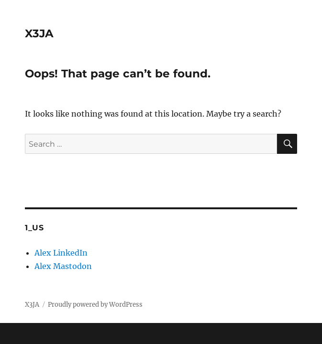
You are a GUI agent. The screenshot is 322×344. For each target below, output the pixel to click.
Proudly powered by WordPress (95, 305)
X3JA (39, 33)
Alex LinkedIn (61, 253)
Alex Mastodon (63, 266)
